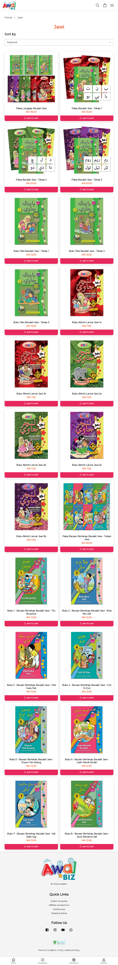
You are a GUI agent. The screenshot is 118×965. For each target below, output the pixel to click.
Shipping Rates (59, 913)
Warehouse (59, 909)
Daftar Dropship (59, 901)
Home (8, 17)
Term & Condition (47, 950)
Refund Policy (72, 950)
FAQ (60, 950)
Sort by (10, 34)
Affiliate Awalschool (59, 905)
